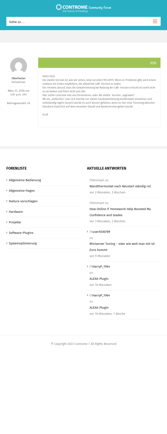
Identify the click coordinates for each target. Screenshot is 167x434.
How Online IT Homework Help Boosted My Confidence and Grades (120, 212)
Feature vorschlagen (23, 201)
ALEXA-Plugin (99, 279)
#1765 (153, 62)
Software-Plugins (21, 233)
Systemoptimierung (23, 243)
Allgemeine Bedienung (25, 180)
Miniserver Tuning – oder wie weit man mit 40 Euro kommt (122, 247)
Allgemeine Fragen (22, 191)
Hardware (16, 212)
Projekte (15, 222)
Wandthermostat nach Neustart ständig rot (120, 186)
